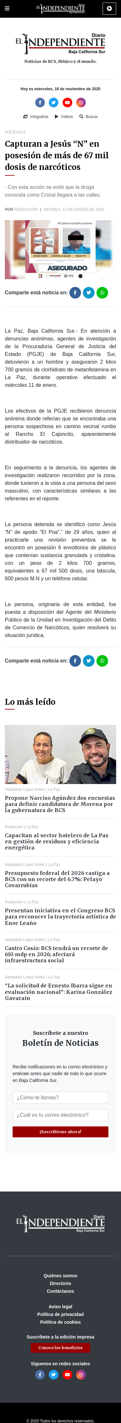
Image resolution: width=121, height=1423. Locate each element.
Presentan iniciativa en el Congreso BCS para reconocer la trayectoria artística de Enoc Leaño (60, 916)
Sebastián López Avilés (25, 789)
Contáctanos (60, 1291)
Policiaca (15, 132)
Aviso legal (60, 1306)
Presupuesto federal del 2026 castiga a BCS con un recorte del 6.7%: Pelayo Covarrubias (57, 879)
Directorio (60, 1283)
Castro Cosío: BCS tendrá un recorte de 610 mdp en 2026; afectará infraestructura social (56, 954)
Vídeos (64, 116)
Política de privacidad (60, 1314)
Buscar (88, 116)
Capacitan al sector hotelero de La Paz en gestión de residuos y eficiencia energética (56, 841)
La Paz (54, 789)
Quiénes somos (60, 1275)
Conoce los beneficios (60, 1347)
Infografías (35, 116)
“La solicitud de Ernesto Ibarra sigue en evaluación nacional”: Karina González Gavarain (58, 991)
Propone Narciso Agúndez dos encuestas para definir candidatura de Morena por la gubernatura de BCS (60, 804)
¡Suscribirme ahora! (60, 1131)
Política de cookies (60, 1322)
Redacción (25, 209)
